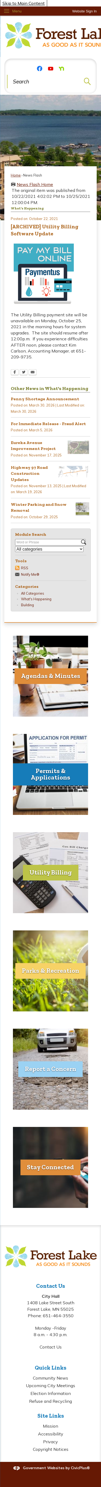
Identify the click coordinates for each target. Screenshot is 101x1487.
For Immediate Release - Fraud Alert (48, 423)
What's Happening (36, 599)
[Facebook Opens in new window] (15, 372)
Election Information (50, 1393)
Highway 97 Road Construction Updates (29, 473)
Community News (50, 1378)
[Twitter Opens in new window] (23, 372)
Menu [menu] (17, 11)
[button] (87, 81)
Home (16, 175)
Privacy (50, 1441)
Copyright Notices (50, 1449)
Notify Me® (30, 574)
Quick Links (50, 1367)
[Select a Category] (49, 549)
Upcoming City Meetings (50, 1385)
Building (27, 605)
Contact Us (51, 1347)
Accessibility (50, 1434)
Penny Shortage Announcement (45, 398)
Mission (50, 1426)
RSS (24, 568)
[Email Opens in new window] (33, 372)
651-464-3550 (58, 1315)
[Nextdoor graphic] (61, 68)
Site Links (50, 1415)
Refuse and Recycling (50, 1401)
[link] (84, 11)
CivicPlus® (80, 1468)
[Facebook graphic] (39, 68)
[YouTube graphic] (50, 68)
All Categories (32, 593)
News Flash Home (35, 184)
